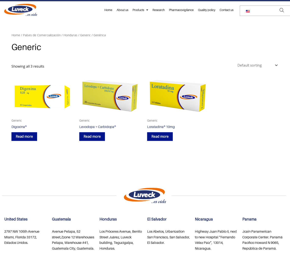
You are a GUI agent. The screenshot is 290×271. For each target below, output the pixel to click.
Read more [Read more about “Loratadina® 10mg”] (160, 136)
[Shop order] (257, 65)
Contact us (226, 10)
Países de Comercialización (42, 35)
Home (108, 10)
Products (140, 10)
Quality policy (206, 10)
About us (122, 10)
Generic (85, 35)
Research (158, 10)
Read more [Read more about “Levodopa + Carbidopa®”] (92, 136)
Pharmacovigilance (181, 10)
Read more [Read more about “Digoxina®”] (24, 136)
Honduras (70, 35)
